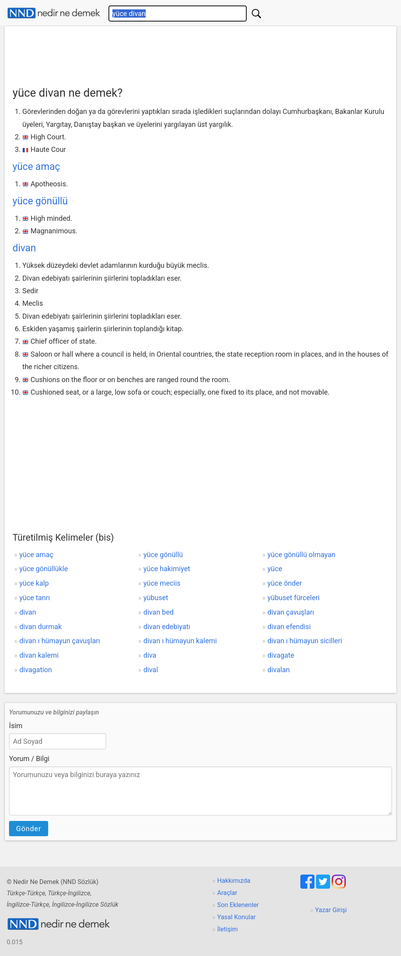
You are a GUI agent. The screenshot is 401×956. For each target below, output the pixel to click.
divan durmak (40, 626)
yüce (274, 569)
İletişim (227, 929)
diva (149, 655)
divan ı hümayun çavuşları (59, 641)
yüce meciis (162, 583)
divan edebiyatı (166, 626)
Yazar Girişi (331, 910)
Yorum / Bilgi (29, 758)
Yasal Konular (236, 917)
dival (150, 670)
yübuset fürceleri (293, 597)
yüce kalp (34, 583)
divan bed (158, 612)
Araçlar (227, 892)
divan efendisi (289, 626)
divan (24, 248)
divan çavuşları (290, 612)
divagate (280, 655)
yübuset (155, 597)
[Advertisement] (200, 53)
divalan (278, 670)
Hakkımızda (234, 880)
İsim (15, 726)
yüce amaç (36, 166)
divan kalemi (38, 655)
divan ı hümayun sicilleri (304, 641)
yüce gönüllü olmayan (301, 554)
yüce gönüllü (40, 201)
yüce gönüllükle (43, 569)
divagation (35, 670)
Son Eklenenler (238, 905)
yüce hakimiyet (166, 569)
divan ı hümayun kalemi (180, 641)
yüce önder (284, 583)
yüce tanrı (34, 597)
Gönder (28, 828)
